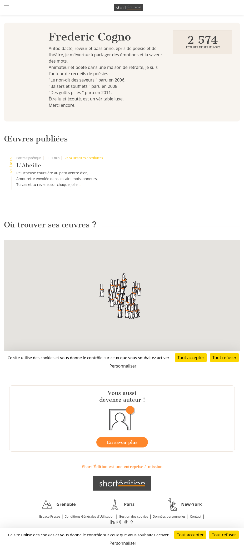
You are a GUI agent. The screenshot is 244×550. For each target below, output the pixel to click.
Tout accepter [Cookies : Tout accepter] (190, 535)
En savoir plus (122, 442)
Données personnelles (169, 516)
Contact (195, 516)
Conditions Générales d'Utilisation (89, 516)
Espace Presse (49, 516)
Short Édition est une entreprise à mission (122, 466)
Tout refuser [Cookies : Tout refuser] (224, 535)
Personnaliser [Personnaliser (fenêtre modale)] (122, 543)
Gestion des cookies (133, 516)
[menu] (6, 7)
